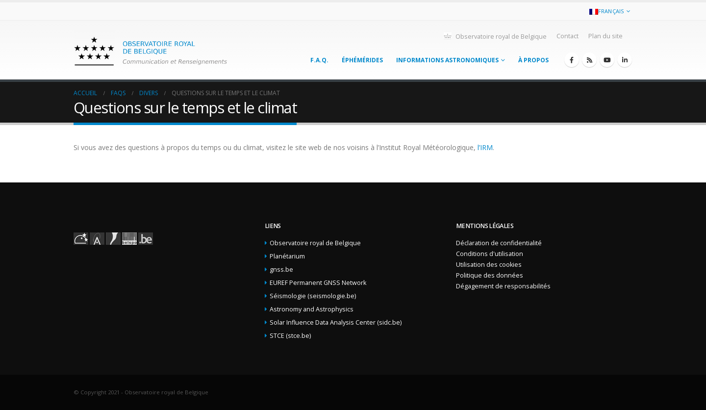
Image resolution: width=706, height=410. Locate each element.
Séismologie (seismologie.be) (313, 296)
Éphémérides (362, 60)
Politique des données (489, 275)
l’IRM (485, 147)
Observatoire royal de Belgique (495, 36)
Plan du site (605, 36)
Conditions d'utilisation (489, 254)
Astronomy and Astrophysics (311, 309)
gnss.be (281, 269)
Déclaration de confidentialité (499, 243)
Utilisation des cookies (489, 264)
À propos (533, 60)
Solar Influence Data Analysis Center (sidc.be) (336, 322)
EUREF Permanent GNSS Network (318, 283)
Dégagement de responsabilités (503, 286)
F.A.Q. (319, 60)
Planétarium (287, 256)
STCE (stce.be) (290, 336)
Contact (567, 36)
